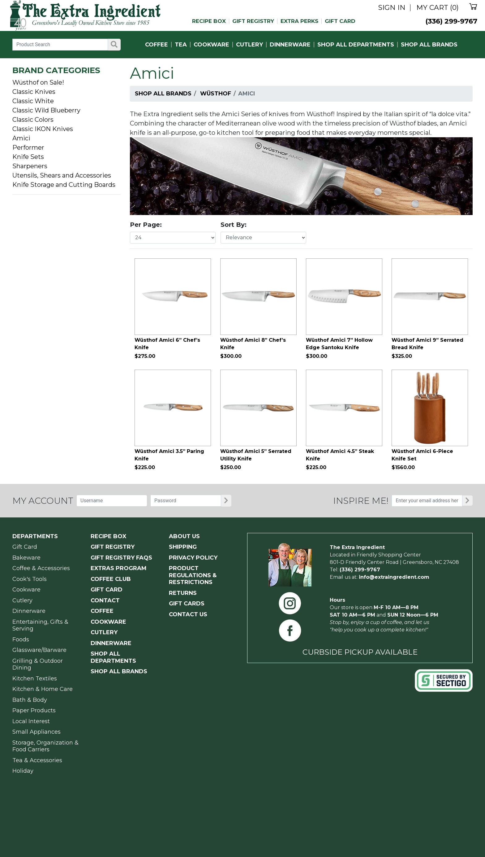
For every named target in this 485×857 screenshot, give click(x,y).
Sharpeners (29, 166)
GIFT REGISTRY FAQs (121, 557)
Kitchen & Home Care (42, 689)
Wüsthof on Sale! (38, 82)
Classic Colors (33, 119)
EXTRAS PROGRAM (119, 568)
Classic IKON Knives (42, 129)
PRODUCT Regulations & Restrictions (193, 575)
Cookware (26, 589)
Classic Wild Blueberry (46, 110)
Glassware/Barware (39, 650)
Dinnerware (28, 611)
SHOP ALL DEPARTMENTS (355, 44)
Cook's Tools (29, 579)
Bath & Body (29, 700)
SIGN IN (392, 7)
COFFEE (156, 44)
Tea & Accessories (37, 760)
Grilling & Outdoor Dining (37, 664)
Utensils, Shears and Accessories (61, 175)
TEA (181, 44)
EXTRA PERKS (299, 21)
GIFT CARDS (186, 603)
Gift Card (24, 546)
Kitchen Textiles (34, 678)
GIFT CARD (340, 21)
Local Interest (31, 721)
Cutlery (22, 600)
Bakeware (26, 557)
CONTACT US (188, 614)
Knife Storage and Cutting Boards (63, 184)
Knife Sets (28, 156)
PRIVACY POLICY (193, 557)
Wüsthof (215, 93)
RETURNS (183, 593)
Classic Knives (33, 91)
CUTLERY (249, 44)
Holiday (22, 770)
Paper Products (34, 710)
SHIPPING (183, 546)
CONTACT (105, 600)
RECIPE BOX (209, 21)
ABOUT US (184, 536)
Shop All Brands (163, 93)
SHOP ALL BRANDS (429, 44)
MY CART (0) (437, 7)
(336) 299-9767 (451, 21)
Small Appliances (36, 731)
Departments (35, 536)
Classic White (33, 101)
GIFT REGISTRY (253, 21)
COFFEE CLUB (111, 579)
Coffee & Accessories (41, 568)
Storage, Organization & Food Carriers (45, 746)
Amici (21, 138)
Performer (28, 147)
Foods (20, 639)
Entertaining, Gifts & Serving (40, 625)
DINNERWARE (290, 44)
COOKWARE (211, 44)
